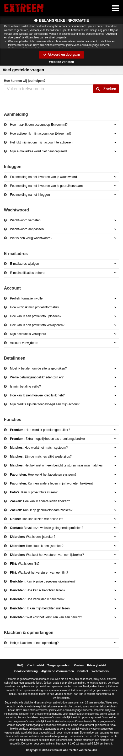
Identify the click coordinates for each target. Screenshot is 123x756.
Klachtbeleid (35, 665)
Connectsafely (83, 721)
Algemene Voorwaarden (57, 671)
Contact (82, 671)
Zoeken (106, 89)
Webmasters (100, 671)
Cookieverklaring (26, 671)
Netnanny (65, 721)
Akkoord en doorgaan (61, 54)
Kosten (79, 665)
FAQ (20, 665)
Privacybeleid (96, 665)
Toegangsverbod (59, 665)
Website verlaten (61, 62)
